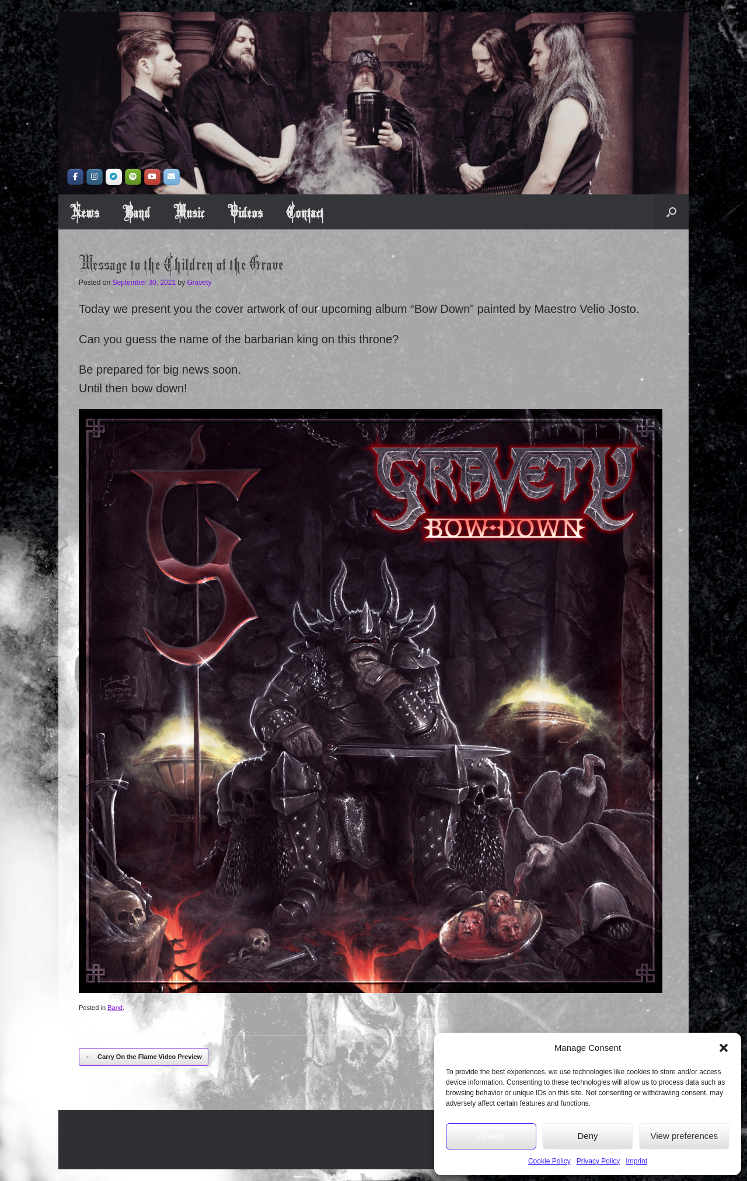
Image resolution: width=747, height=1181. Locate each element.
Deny (587, 1136)
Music (188, 212)
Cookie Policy (549, 1161)
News (84, 212)
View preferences (684, 1136)
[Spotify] (133, 177)
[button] (723, 1048)
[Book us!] (171, 177)
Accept (491, 1136)
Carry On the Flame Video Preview (143, 1057)
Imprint (636, 1161)
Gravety (199, 282)
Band (136, 212)
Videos (245, 212)
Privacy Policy (598, 1161)
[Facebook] (75, 177)
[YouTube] (152, 177)
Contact (304, 212)
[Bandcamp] (114, 177)
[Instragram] (94, 177)
